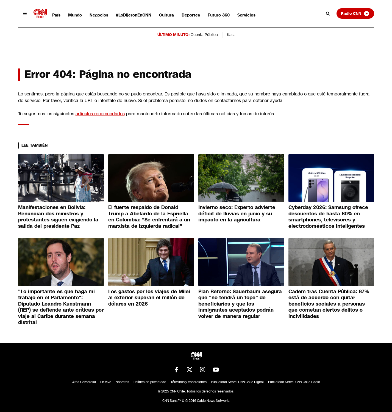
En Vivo (105, 382)
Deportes (191, 15)
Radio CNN (355, 13)
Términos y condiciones (189, 382)
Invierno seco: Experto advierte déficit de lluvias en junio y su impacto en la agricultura (236, 213)
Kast (231, 34)
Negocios (99, 15)
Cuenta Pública (204, 34)
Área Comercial (84, 382)
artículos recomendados (100, 114)
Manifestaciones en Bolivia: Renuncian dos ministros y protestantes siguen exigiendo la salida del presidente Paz (58, 217)
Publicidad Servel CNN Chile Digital (237, 382)
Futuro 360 (219, 15)
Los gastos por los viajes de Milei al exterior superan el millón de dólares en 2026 (149, 297)
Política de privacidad (150, 382)
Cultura (166, 15)
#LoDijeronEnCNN (133, 15)
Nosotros (122, 382)
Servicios (246, 15)
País (56, 15)
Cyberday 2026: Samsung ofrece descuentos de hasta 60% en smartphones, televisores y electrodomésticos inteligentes (328, 217)
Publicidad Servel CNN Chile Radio (294, 382)
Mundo (75, 15)
